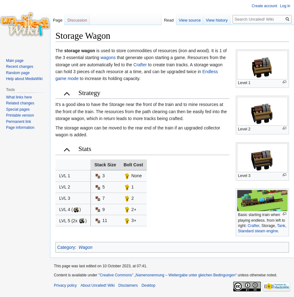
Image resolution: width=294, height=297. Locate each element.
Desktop (148, 285)
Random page (17, 73)
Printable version (20, 115)
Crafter (253, 226)
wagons (108, 57)
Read (169, 20)
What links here (19, 97)
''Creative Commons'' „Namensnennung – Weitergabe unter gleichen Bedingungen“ (167, 275)
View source (190, 20)
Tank (281, 226)
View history (217, 20)
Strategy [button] (90, 93)
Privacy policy (65, 285)
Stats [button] (85, 149)
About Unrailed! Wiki (97, 285)
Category (66, 247)
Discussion (77, 20)
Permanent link (18, 121)
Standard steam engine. (258, 231)
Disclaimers (128, 285)
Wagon (85, 247)
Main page (14, 60)
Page (57, 20)
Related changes (20, 103)
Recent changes (19, 66)
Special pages (17, 109)
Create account (264, 6)
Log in (285, 6)
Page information (20, 127)
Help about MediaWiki (24, 79)
